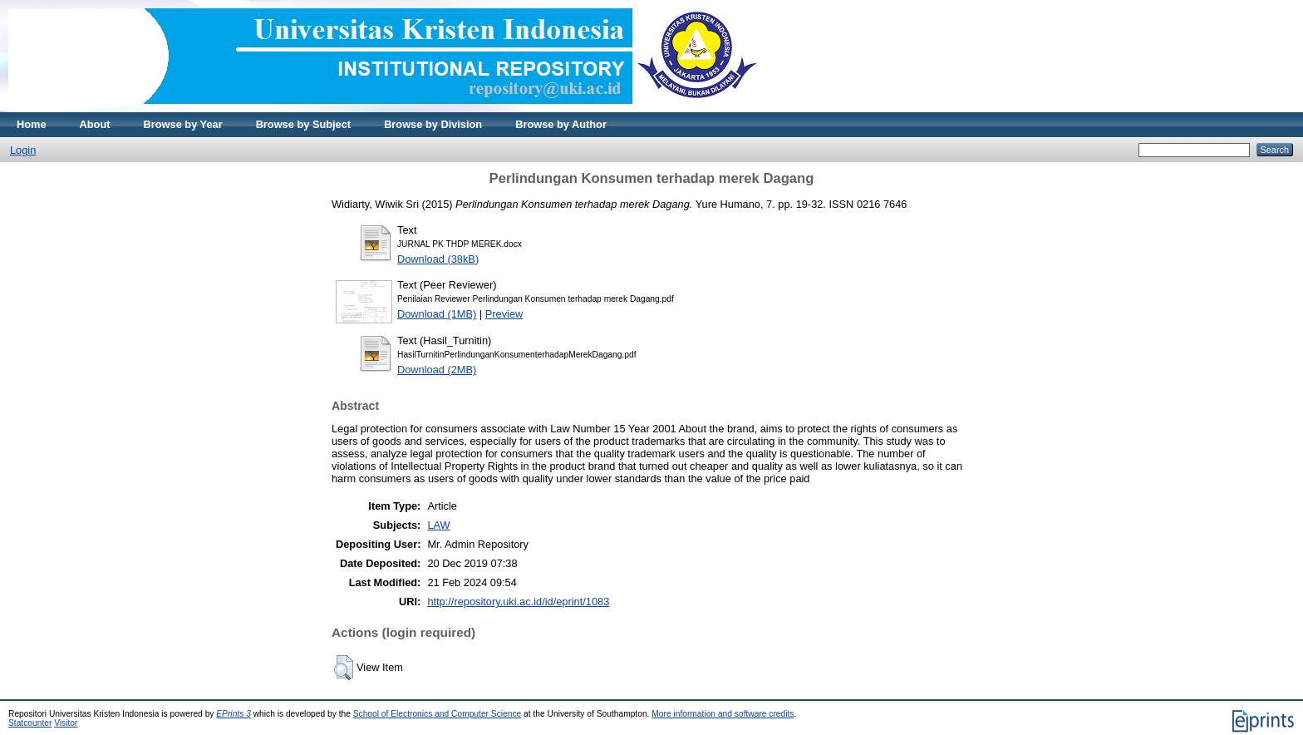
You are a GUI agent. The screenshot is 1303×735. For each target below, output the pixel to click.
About (95, 124)
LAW (438, 525)
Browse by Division (433, 124)
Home (32, 124)
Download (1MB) (436, 314)
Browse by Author (561, 124)
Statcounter (30, 723)
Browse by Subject (304, 124)
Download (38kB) (438, 259)
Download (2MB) (436, 369)
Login (23, 150)
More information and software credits (723, 713)
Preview (504, 314)
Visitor (65, 723)
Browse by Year (183, 124)
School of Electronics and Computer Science (437, 713)
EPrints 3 (233, 713)
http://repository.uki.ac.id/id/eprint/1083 (518, 601)
